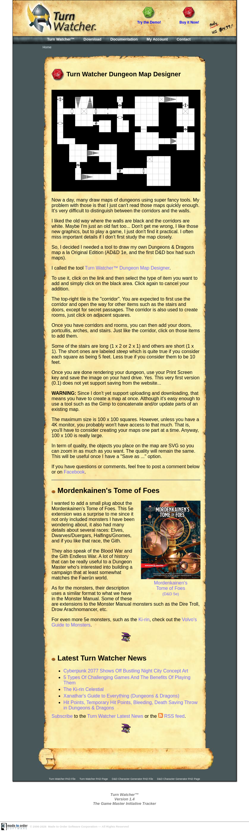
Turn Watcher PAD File (62, 778)
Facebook (74, 471)
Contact (184, 39)
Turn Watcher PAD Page (94, 778)
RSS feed (171, 716)
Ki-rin (144, 619)
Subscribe (62, 716)
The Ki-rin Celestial (83, 689)
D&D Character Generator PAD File (132, 778)
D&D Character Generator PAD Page (178, 778)
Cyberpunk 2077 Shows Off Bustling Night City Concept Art (125, 670)
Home (47, 47)
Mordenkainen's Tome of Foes (170, 585)
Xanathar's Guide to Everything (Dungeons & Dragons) (121, 695)
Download (92, 39)
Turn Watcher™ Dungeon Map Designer (127, 267)
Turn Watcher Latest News (115, 716)
